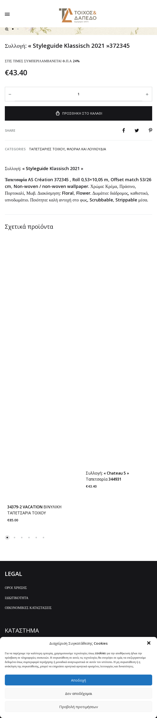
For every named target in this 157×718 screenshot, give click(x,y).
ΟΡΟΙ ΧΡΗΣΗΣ (16, 518)
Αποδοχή (78, 680)
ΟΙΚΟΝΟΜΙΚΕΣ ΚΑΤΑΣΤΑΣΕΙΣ (28, 538)
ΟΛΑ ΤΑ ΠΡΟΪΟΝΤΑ (20, 585)
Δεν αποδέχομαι (78, 693)
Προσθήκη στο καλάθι (78, 230)
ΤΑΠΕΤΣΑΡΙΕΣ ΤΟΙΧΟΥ (47, 266)
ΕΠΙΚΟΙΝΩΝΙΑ (16, 605)
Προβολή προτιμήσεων (78, 706)
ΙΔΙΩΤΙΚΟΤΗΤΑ (16, 528)
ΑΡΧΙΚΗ (11, 575)
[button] (149, 643)
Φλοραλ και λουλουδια (86, 266)
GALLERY (12, 595)
